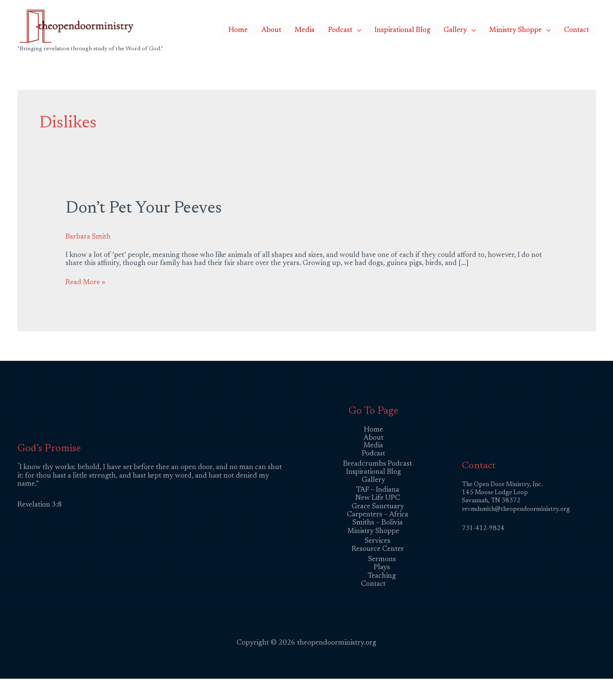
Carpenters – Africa (377, 515)
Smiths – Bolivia (377, 523)
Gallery (468, 30)
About (304, 30)
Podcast (363, 30)
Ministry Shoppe (523, 30)
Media (332, 30)
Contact (579, 30)
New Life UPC (377, 499)
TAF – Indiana (377, 491)
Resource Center (378, 550)
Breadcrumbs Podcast (377, 464)
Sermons (382, 560)
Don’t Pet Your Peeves (146, 208)
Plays (382, 569)
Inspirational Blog (420, 30)
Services (377, 542)
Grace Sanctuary (378, 507)
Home (275, 30)
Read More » (86, 282)
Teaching (382, 577)
